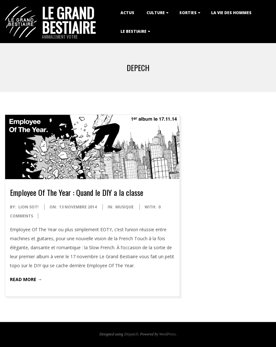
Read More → (26, 279)
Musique (124, 207)
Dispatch (131, 334)
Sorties (188, 12)
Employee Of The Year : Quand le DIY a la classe (76, 192)
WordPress (167, 334)
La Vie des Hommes (231, 12)
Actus (127, 12)
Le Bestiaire (133, 31)
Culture (156, 12)
